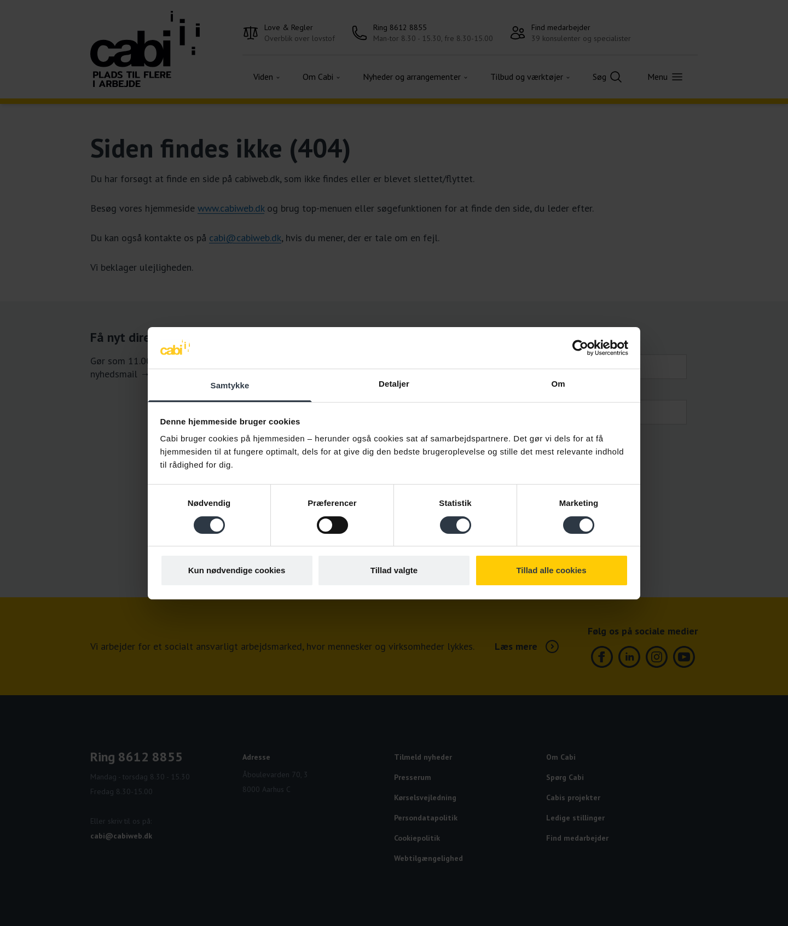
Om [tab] (558, 383)
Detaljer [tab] (394, 383)
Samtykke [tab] (230, 385)
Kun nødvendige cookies (237, 570)
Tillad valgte (394, 570)
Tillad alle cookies (551, 570)
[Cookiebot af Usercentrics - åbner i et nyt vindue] (580, 348)
